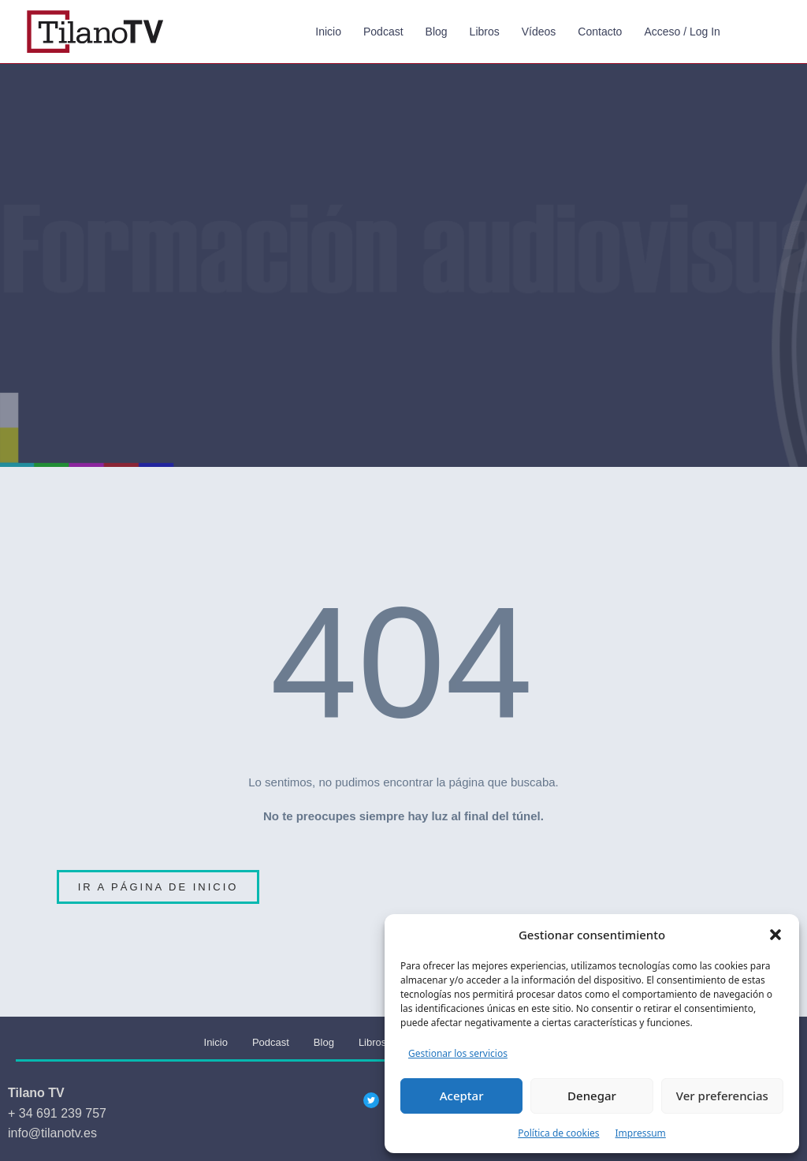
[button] (775, 935)
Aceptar (462, 1095)
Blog (437, 31)
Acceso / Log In (682, 31)
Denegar (591, 1095)
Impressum (640, 1133)
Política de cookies (558, 1133)
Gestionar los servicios (458, 1053)
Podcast (383, 31)
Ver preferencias (722, 1095)
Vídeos (539, 31)
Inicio (328, 31)
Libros (485, 31)
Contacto (600, 31)
